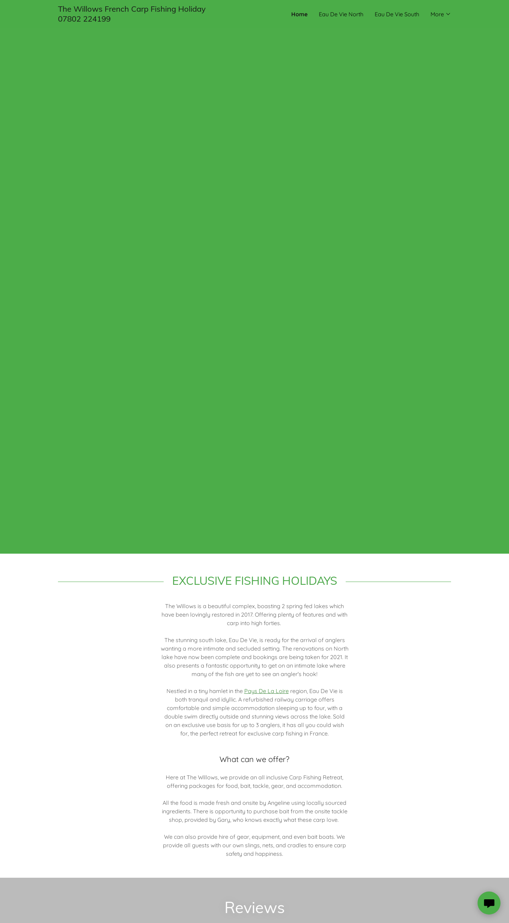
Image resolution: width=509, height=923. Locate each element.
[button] (441, 14)
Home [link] (299, 14)
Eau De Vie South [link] (397, 14)
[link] (156, 19)
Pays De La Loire (266, 690)
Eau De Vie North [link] (341, 14)
